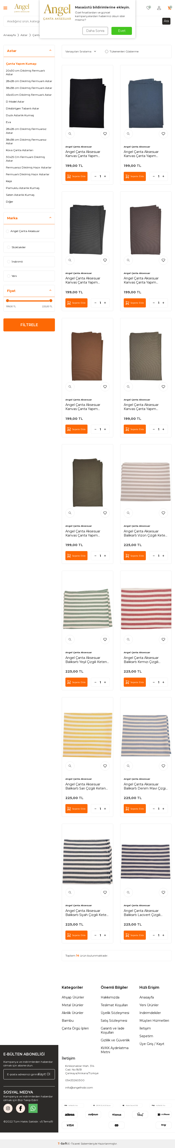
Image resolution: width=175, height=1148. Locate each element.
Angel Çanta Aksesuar (23, 231)
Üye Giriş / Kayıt (151, 1044)
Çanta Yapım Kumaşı (21, 63)
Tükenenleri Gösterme (122, 51)
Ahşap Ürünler (73, 997)
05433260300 (75, 1080)
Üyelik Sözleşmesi (115, 1013)
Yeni (12, 276)
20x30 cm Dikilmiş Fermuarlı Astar (25, 72)
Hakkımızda (110, 997)
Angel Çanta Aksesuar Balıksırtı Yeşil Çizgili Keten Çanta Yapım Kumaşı (86, 660)
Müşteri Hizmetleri (154, 1021)
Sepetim (146, 1036)
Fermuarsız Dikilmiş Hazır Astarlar (28, 167)
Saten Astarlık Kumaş (20, 194)
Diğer (9, 201)
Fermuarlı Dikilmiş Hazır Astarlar (27, 174)
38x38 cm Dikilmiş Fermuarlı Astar (29, 88)
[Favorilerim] (148, 8)
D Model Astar (15, 101)
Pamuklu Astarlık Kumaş (22, 188)
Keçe (9, 181)
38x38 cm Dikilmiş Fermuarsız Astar (26, 141)
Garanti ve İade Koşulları (112, 1030)
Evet (122, 31)
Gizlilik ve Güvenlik (115, 1040)
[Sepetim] (170, 8)
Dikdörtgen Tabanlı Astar (22, 108)
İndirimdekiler (150, 1013)
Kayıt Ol (44, 1074)
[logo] (22, 8)
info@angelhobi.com (79, 1087)
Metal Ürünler (72, 1005)
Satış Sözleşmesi (114, 1021)
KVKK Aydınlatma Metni (115, 1050)
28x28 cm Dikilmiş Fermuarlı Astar (29, 81)
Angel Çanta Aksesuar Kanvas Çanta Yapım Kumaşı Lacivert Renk (141, 154)
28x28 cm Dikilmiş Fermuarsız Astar (26, 130)
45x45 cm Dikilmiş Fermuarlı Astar (29, 94)
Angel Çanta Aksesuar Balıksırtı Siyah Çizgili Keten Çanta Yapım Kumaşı (86, 913)
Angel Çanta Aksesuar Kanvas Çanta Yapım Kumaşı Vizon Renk (141, 407)
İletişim (145, 1028)
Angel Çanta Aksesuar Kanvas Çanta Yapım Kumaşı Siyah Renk (82, 154)
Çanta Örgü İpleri (75, 1028)
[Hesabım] (159, 8)
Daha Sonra (95, 31)
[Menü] (5, 8)
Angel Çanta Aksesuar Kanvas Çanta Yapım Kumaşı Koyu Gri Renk (83, 280)
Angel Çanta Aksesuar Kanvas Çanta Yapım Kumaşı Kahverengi (141, 280)
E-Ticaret (74, 1143)
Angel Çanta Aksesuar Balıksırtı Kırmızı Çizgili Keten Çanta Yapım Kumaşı (145, 660)
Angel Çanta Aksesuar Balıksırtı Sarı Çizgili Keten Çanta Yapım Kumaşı (85, 786)
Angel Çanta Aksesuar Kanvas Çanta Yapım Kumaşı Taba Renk (82, 407)
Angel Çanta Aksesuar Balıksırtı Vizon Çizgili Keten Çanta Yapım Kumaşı (145, 533)
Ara (166, 21)
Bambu (68, 1021)
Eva (8, 122)
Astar (24, 35)
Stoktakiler (16, 247)
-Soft (63, 1143)
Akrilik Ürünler (72, 1013)
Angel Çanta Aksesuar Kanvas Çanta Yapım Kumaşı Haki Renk (82, 533)
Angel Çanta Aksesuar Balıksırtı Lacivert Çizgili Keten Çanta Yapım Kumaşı (145, 913)
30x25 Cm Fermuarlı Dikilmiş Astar (25, 158)
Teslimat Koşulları (114, 1005)
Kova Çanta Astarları (19, 150)
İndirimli (15, 261)
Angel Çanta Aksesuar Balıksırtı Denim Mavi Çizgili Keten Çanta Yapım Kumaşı (145, 786)
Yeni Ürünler (149, 1005)
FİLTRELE (29, 325)
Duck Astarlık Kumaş (20, 115)
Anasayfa (9, 35)
